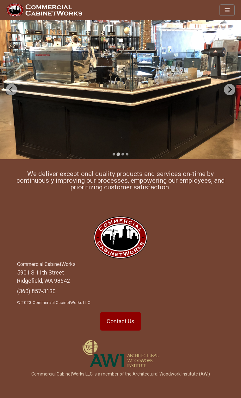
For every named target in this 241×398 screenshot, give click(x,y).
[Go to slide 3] (122, 154)
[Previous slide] (11, 89)
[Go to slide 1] (114, 154)
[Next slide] (229, 89)
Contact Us (120, 321)
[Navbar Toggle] (227, 10)
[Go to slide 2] (118, 154)
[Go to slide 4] (127, 154)
